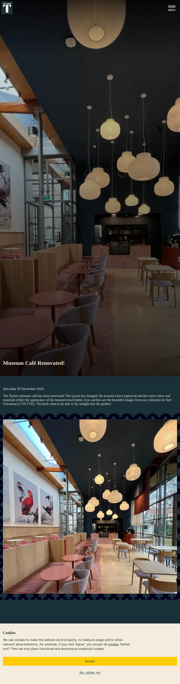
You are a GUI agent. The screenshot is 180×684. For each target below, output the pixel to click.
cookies (113, 644)
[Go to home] (7, 7)
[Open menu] (172, 8)
